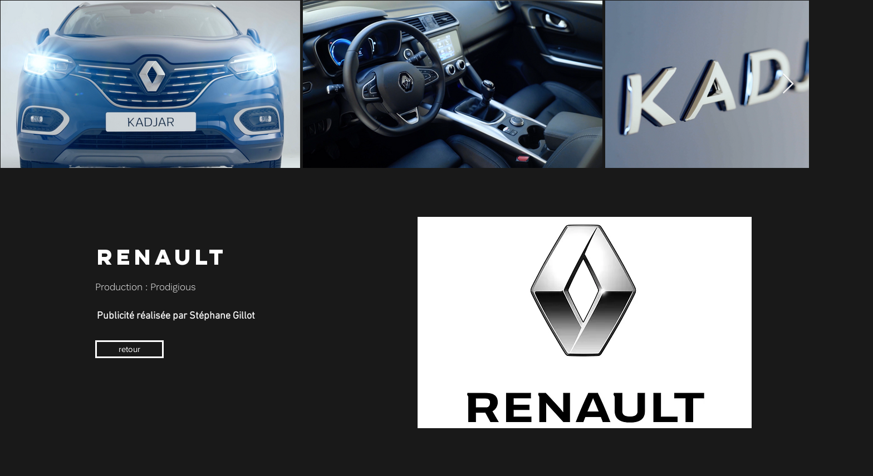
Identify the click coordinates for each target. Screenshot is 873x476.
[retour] (129, 349)
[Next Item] (788, 84)
